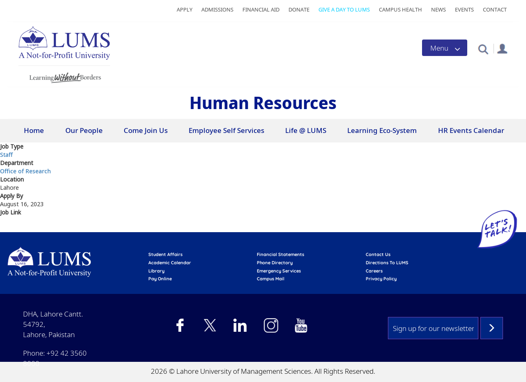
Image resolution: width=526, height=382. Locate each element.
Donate (298, 9)
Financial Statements (280, 254)
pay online (160, 279)
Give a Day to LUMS (344, 9)
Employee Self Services (226, 130)
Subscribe (491, 328)
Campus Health (400, 9)
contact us (378, 254)
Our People (84, 130)
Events (464, 9)
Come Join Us (146, 130)
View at (11, 227)
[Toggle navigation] (444, 48)
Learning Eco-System (382, 130)
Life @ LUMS (305, 130)
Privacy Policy (381, 279)
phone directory (275, 263)
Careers (374, 271)
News (438, 9)
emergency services (279, 271)
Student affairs (165, 254)
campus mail (270, 279)
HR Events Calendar (471, 130)
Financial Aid (260, 9)
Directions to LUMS (387, 263)
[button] (483, 49)
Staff (6, 154)
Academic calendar (169, 263)
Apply (184, 9)
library (156, 271)
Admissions (217, 9)
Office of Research (25, 171)
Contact (495, 9)
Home (34, 130)
